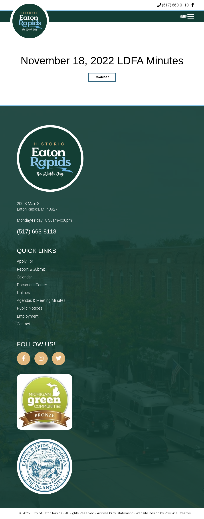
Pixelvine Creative (178, 513)
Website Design (148, 513)
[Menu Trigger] (187, 16)
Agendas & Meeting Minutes (41, 300)
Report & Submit (31, 269)
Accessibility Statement (115, 513)
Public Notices (29, 308)
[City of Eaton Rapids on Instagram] (41, 358)
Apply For (25, 261)
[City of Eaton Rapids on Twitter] (58, 358)
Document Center (32, 284)
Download (102, 77)
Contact (23, 324)
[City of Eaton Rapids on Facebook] (23, 358)
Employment (28, 316)
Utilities (23, 292)
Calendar (24, 277)
